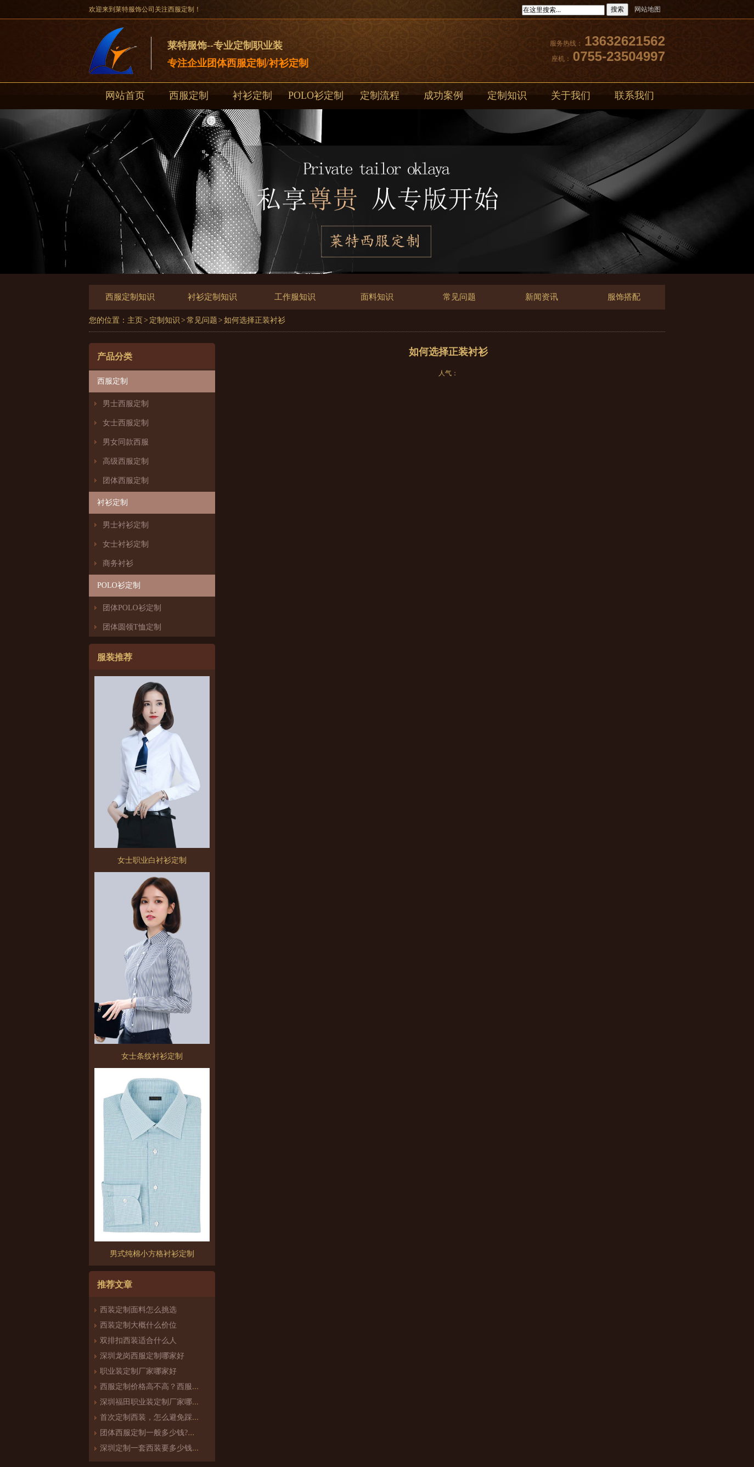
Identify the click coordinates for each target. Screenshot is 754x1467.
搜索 (617, 9)
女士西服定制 (126, 423)
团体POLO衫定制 (132, 608)
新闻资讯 (541, 297)
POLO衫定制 (316, 95)
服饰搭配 (623, 297)
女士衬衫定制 (126, 544)
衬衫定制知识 (212, 297)
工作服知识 (295, 297)
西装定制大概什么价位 (138, 1325)
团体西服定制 (126, 480)
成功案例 (443, 95)
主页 (135, 320)
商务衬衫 (118, 563)
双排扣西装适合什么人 (142, 1340)
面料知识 (377, 297)
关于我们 (570, 95)
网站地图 (647, 9)
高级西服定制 (126, 461)
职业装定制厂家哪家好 (138, 1371)
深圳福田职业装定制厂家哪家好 (153, 1402)
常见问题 (459, 297)
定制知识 (507, 95)
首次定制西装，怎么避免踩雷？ (153, 1417)
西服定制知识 (130, 297)
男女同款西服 (126, 442)
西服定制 (189, 95)
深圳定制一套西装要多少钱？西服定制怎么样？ (180, 1448)
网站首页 (125, 95)
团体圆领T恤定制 (132, 627)
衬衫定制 (252, 95)
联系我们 (634, 95)
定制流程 (379, 95)
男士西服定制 (126, 404)
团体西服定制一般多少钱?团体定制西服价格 (174, 1433)
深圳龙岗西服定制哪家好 (142, 1356)
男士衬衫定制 (126, 525)
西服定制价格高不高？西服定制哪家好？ (169, 1386)
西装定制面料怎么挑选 (138, 1310)
